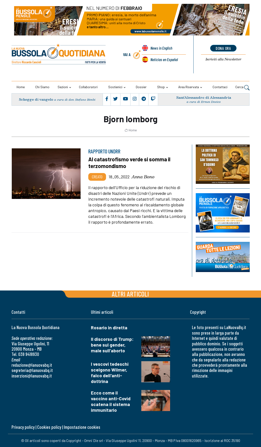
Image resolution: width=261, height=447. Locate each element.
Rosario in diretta (109, 327)
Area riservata (188, 87)
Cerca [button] (242, 87)
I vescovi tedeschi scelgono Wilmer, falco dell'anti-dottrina (110, 372)
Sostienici (115, 87)
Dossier (141, 87)
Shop (161, 87)
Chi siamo (42, 87)
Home (21, 87)
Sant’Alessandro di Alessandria (203, 97)
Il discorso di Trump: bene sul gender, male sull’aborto (112, 344)
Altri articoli (130, 294)
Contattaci (220, 87)
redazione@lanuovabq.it (32, 365)
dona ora (223, 48)
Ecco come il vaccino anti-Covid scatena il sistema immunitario (110, 401)
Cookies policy (49, 427)
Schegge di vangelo (36, 99)
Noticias (164, 59)
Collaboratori (88, 87)
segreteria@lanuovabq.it (32, 370)
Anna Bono (142, 177)
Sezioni (63, 87)
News (161, 48)
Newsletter (223, 59)
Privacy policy (23, 427)
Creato (97, 176)
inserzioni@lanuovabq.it (32, 375)
